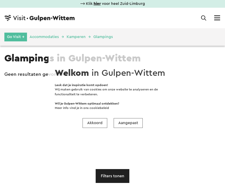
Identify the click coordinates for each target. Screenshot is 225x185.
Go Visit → (15, 37)
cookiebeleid (99, 107)
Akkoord (95, 123)
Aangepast (128, 123)
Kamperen (76, 37)
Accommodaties (44, 37)
